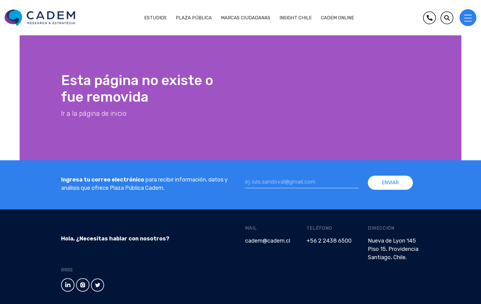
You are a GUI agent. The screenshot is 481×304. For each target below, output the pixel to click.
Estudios (155, 18)
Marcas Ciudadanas (245, 18)
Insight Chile (295, 18)
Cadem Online (337, 18)
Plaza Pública (194, 18)
